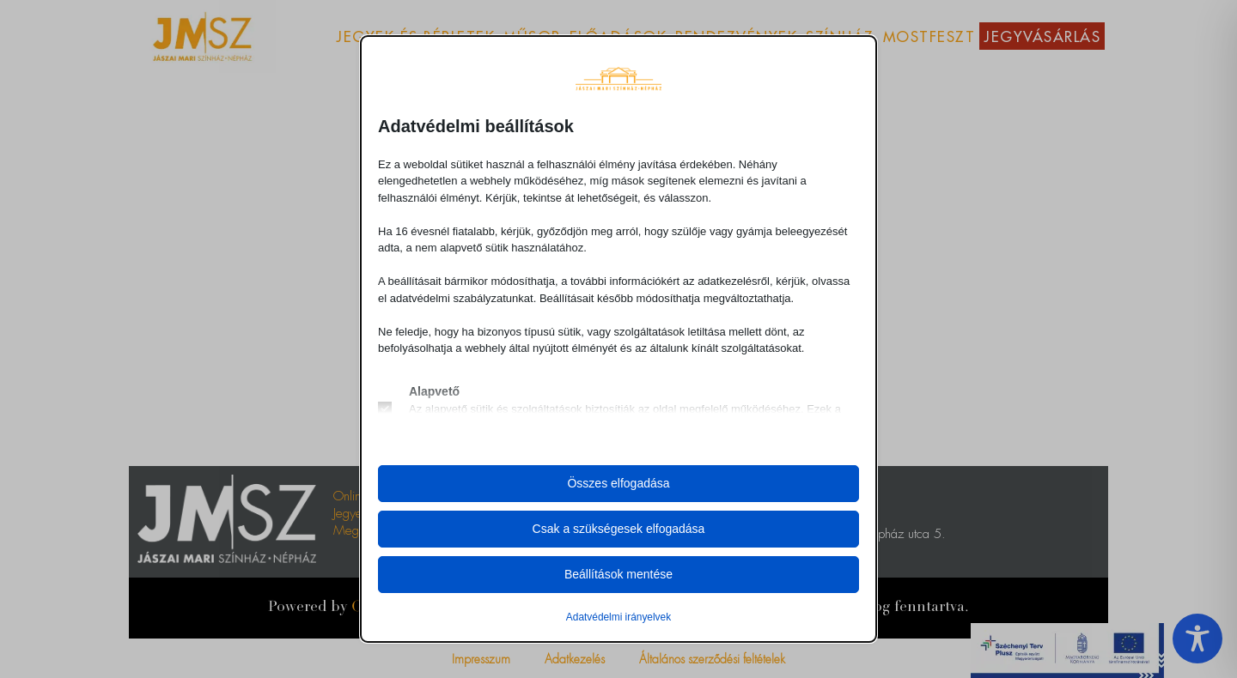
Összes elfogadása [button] (618, 483)
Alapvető (434, 391)
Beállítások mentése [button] (618, 574)
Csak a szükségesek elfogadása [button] (619, 529)
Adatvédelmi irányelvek (618, 617)
